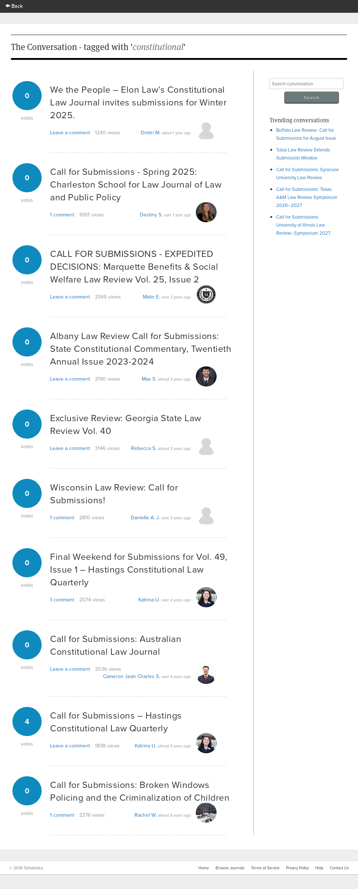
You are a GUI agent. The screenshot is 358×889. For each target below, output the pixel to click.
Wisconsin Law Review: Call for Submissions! (114, 493)
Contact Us (339, 868)
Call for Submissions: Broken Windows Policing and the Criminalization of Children (139, 791)
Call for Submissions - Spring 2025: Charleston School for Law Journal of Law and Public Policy (135, 184)
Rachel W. (145, 815)
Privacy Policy (297, 868)
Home (203, 868)
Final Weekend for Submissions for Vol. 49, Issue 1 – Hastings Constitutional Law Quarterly (138, 569)
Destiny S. (151, 214)
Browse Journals (230, 868)
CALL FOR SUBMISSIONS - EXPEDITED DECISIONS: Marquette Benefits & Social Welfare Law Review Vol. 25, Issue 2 (134, 266)
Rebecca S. (143, 448)
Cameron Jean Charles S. (131, 676)
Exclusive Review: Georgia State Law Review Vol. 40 (125, 424)
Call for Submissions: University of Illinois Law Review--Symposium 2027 (303, 224)
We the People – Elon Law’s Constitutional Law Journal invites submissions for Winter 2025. (138, 102)
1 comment (62, 214)
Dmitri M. (150, 132)
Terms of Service (265, 868)
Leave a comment (70, 132)
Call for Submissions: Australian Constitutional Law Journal (115, 645)
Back (14, 5)
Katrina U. (149, 599)
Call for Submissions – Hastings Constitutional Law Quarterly (116, 721)
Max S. (149, 378)
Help (319, 868)
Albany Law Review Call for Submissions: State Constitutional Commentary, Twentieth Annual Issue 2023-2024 (140, 348)
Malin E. (151, 296)
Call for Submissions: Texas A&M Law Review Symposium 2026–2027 (307, 197)
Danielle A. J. (145, 517)
